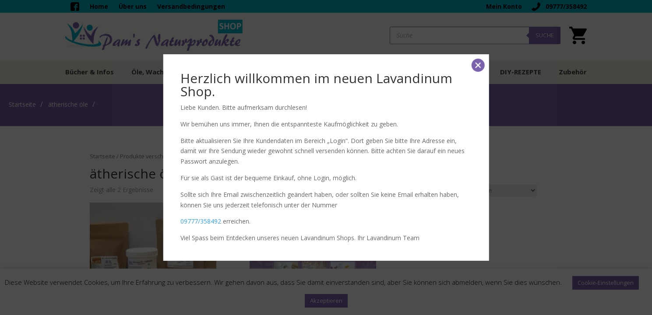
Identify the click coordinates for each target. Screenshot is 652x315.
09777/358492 (200, 221)
